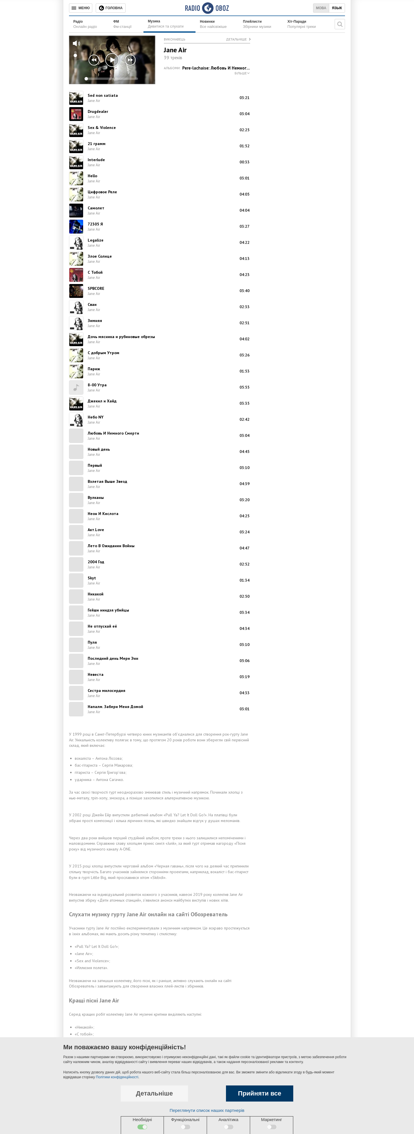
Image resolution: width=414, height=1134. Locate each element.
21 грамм (97, 143)
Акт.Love (96, 529)
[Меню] (80, 8)
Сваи (92, 304)
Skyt (92, 577)
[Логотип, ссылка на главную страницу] (207, 8)
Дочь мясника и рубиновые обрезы (121, 336)
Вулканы (96, 497)
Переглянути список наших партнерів (207, 1110)
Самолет (96, 208)
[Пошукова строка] (340, 24)
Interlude (96, 159)
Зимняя (95, 320)
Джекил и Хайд (102, 401)
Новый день (99, 449)
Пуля (92, 642)
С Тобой (95, 272)
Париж (94, 368)
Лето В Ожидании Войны (111, 545)
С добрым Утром (103, 352)
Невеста (95, 674)
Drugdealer (98, 111)
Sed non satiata (103, 95)
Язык (337, 8)
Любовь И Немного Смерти (113, 433)
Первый (95, 465)
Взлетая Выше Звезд (107, 481)
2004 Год (96, 561)
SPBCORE (96, 288)
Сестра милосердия (106, 690)
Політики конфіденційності (117, 1077)
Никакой (95, 594)
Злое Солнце (100, 256)
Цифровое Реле (102, 191)
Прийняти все (259, 1093)
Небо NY (95, 417)
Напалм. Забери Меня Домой (115, 706)
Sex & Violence (102, 127)
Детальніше (236, 39)
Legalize (95, 240)
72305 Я (95, 224)
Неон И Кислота (103, 513)
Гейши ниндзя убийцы (108, 610)
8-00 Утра (97, 384)
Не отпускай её (102, 626)
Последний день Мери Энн (113, 658)
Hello (92, 175)
